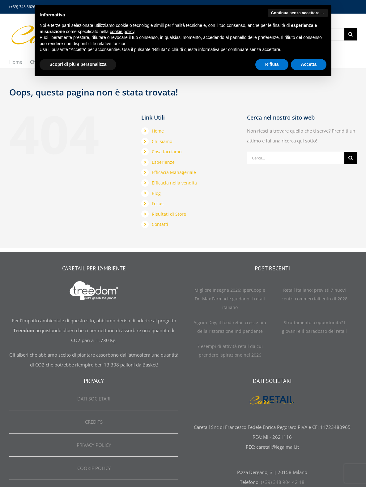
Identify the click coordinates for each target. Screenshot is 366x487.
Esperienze (163, 162)
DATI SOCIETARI (93, 399)
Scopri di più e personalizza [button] (77, 64)
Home (158, 131)
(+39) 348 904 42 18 (282, 482)
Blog (156, 193)
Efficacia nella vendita (174, 183)
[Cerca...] (295, 158)
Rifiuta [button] (272, 64)
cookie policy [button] (122, 31)
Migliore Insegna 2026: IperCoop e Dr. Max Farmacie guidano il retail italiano (229, 298)
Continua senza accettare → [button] (298, 13)
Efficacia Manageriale (174, 172)
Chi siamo (162, 141)
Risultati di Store (169, 214)
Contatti (160, 224)
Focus (158, 203)
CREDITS (94, 422)
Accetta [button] (309, 64)
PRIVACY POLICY (94, 445)
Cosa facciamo (166, 152)
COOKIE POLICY (94, 468)
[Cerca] (350, 34)
